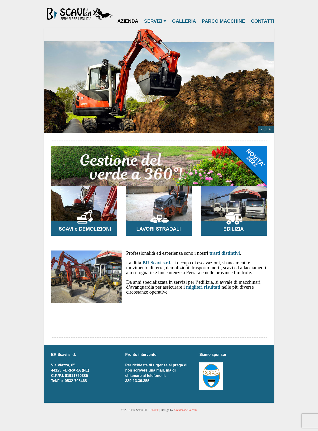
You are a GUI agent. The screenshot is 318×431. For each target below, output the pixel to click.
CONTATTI (262, 21)
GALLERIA (184, 21)
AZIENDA (127, 21)
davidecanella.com (185, 410)
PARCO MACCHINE (223, 21)
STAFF (154, 410)
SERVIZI (155, 21)
